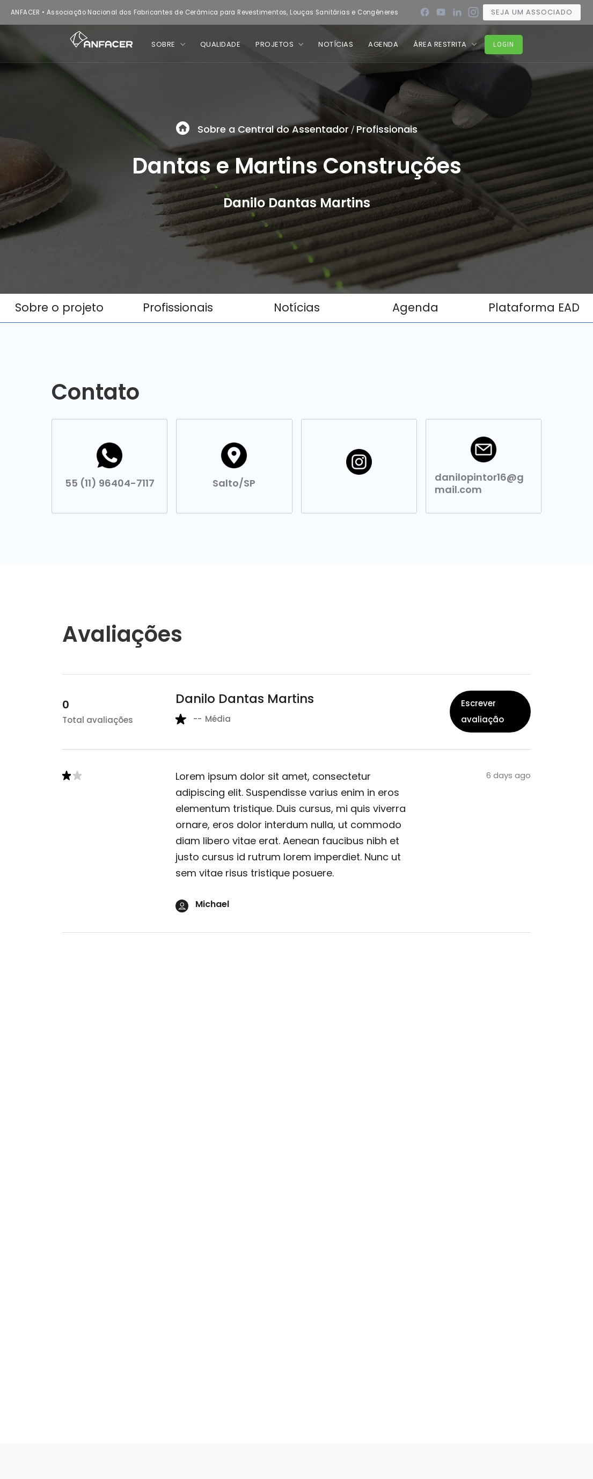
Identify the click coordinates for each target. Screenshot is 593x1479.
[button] (168, 44)
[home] (101, 38)
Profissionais (387, 129)
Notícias (297, 307)
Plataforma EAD (534, 307)
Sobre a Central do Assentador (273, 129)
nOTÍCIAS (335, 44)
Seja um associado (532, 12)
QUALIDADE (220, 44)
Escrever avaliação (482, 711)
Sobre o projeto (59, 307)
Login (503, 44)
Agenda (383, 44)
